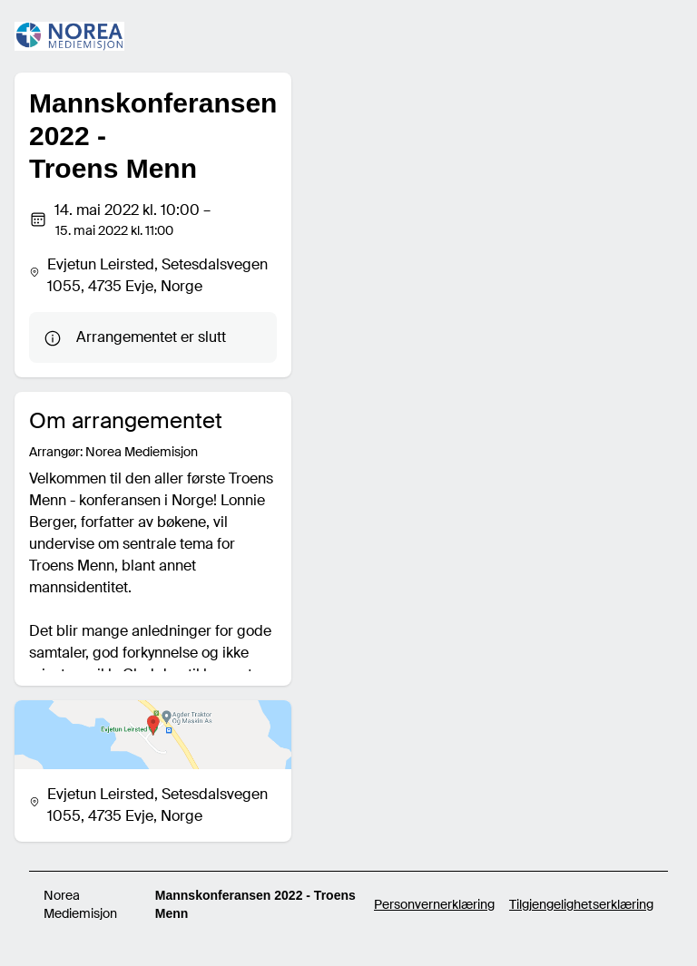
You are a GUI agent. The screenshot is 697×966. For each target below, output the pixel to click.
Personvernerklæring (434, 904)
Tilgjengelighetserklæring (581, 904)
